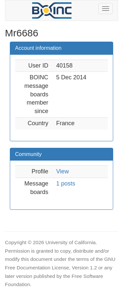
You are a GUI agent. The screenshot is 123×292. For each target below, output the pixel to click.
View (62, 171)
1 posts (65, 183)
